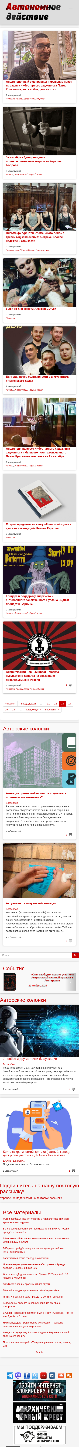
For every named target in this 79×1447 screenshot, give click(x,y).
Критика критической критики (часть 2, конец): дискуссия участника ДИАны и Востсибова (36, 1153)
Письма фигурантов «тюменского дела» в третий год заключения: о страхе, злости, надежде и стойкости (35, 237)
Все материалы (22, 1212)
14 (69, 703)
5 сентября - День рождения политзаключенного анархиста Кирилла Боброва (33, 161)
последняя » (52, 709)
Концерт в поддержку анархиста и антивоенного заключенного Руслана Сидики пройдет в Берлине (37, 600)
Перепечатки (42, 250)
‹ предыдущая (28, 703)
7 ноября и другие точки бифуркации (30, 1059)
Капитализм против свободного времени (26, 1258)
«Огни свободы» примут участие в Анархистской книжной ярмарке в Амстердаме (52, 977)
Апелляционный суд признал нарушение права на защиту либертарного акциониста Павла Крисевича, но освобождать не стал (39, 85)
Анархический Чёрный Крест (30, 99)
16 (13, 709)
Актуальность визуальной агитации (31, 903)
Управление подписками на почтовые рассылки (31, 1198)
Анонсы (9, 174)
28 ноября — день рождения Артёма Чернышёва (31, 1290)
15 (6, 709)
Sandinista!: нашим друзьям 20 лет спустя (26, 1284)
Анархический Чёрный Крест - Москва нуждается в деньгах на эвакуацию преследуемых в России (32, 675)
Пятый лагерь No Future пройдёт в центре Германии (33, 1296)
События (14, 968)
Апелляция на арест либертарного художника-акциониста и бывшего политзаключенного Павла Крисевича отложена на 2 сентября (38, 452)
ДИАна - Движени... (14, 1160)
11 (48, 703)
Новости (10, 99)
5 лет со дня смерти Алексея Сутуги (31, 308)
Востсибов (12, 802)
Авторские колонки (26, 728)
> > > (39, 1352)
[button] (8, 982)
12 (55, 703)
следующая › (33, 709)
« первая (10, 703)
